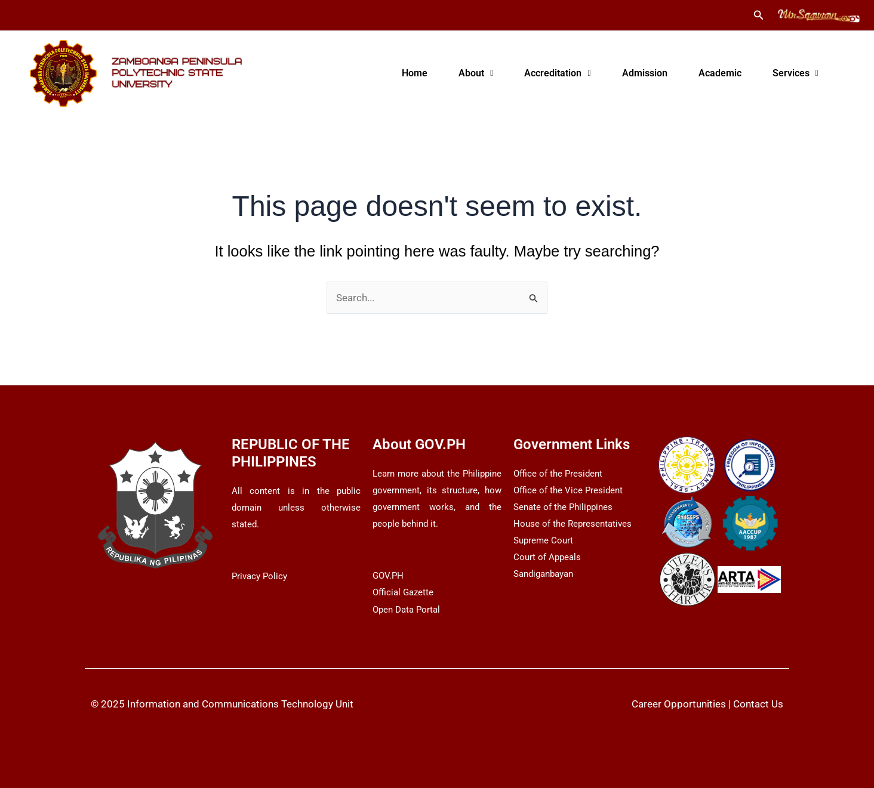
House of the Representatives (572, 523)
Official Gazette (403, 592)
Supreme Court (543, 540)
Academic (719, 73)
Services (795, 73)
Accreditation (557, 73)
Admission (644, 73)
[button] (758, 15)
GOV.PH (388, 575)
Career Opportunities (679, 704)
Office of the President (557, 473)
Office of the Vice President (568, 490)
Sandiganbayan (543, 573)
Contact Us (758, 704)
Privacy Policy (259, 576)
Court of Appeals (547, 557)
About (475, 73)
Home (414, 73)
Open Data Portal (406, 609)
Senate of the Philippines (563, 507)
